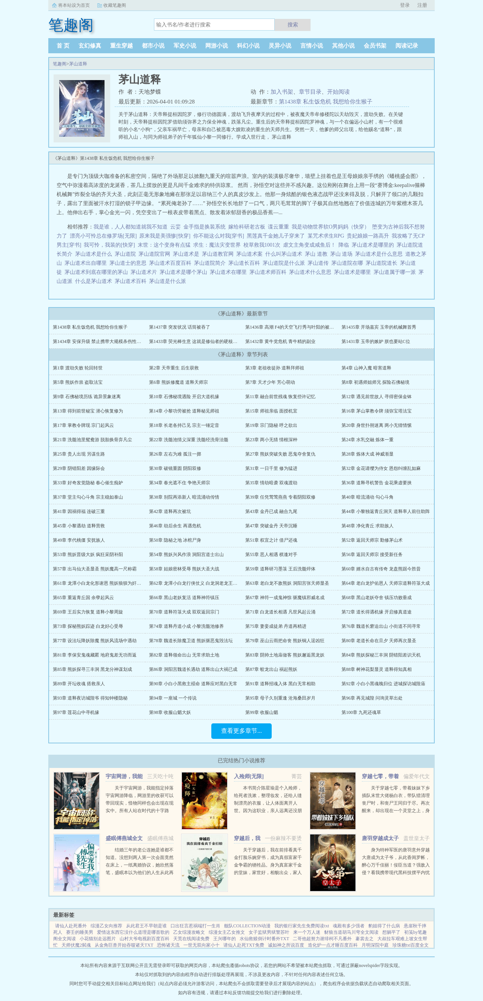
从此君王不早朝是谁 (146, 925)
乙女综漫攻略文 (189, 932)
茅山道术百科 (132, 281)
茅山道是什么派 (169, 281)
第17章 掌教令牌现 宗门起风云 (83, 425)
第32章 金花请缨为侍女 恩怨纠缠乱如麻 (381, 468)
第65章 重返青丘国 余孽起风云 (83, 597)
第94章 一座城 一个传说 (173, 698)
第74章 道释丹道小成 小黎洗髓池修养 (186, 626)
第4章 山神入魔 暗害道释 (366, 368)
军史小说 (185, 46)
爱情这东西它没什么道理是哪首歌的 (133, 932)
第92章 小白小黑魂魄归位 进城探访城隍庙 (383, 683)
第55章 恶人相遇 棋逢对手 (271, 554)
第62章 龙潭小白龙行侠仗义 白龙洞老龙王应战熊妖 (200, 583)
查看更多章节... (241, 731)
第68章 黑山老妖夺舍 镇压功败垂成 (376, 597)
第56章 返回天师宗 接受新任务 (372, 554)
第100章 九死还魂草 (361, 712)
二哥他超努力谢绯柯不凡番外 (322, 938)
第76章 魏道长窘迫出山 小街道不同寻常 (381, 626)
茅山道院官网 (155, 254)
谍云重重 (278, 227)
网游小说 (216, 46)
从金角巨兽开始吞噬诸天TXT (124, 945)
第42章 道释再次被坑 (170, 511)
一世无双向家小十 (201, 945)
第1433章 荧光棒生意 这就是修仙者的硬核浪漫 (195, 341)
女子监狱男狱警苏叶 (269, 932)
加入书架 (282, 92)
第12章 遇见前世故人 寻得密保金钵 (376, 396)
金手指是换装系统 (204, 227)
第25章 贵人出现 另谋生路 (79, 454)
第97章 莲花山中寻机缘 (76, 712)
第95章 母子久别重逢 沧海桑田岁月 (280, 698)
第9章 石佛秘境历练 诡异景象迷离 (87, 396)
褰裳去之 (364, 938)
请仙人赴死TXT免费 (243, 945)
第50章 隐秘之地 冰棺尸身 (175, 540)
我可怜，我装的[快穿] (109, 245)
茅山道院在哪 (348, 263)
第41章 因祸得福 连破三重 (79, 511)
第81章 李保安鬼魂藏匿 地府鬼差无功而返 (95, 655)
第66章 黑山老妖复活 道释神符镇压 (184, 597)
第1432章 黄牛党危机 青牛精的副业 (280, 341)
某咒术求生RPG (326, 236)
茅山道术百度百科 (171, 263)
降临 (343, 245)
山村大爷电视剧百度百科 (144, 938)
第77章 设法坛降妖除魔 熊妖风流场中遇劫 (95, 640)
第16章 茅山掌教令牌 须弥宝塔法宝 (376, 411)
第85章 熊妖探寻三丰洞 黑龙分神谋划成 (92, 669)
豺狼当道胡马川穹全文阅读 (351, 932)
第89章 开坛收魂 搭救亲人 (79, 683)
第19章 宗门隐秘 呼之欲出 (271, 425)
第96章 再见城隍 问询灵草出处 (372, 698)
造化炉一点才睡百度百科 (333, 945)
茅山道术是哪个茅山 (185, 272)
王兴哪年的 (224, 938)
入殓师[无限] (249, 776)
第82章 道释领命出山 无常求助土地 (184, 655)
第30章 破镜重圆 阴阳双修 (175, 468)
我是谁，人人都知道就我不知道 (131, 227)
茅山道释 (78, 63)
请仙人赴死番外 (71, 925)
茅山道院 (126, 254)
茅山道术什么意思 (311, 272)
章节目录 (310, 92)
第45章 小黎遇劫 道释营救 (79, 525)
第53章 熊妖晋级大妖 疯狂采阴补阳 (88, 554)
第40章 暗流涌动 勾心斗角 (367, 497)
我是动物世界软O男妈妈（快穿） (330, 227)
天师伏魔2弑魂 (76, 945)
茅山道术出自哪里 (87, 263)
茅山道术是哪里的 (374, 245)
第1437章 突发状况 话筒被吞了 (179, 327)
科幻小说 (248, 46)
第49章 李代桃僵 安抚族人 (79, 540)
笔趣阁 (59, 63)
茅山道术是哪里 (354, 272)
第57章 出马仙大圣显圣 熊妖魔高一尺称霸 (95, 569)
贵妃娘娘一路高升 (368, 236)
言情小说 (311, 46)
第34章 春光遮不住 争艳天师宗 (179, 482)
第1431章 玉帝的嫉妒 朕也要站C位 (375, 341)
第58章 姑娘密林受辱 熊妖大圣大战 (184, 569)
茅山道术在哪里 (229, 272)
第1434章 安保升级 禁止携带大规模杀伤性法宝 (99, 341)
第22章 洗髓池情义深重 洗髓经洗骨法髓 (188, 439)
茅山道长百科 (245, 263)
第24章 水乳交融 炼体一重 (367, 439)
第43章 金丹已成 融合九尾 (271, 511)
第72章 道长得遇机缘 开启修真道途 (376, 612)
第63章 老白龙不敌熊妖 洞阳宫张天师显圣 (287, 583)
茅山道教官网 (219, 254)
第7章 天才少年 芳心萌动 (270, 382)
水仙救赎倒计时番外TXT (264, 938)
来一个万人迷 (306, 932)
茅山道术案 (250, 254)
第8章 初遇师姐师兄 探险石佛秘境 (375, 382)
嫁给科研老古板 (246, 227)
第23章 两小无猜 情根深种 (271, 439)
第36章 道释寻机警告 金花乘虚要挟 (376, 482)
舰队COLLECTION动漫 (247, 925)
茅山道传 (319, 263)
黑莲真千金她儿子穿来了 (276, 236)
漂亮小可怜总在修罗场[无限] (103, 236)
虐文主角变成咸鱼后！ (309, 245)
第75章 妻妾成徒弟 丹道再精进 (275, 626)
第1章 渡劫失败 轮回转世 (78, 368)
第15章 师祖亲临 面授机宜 (271, 411)
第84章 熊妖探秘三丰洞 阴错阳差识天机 (381, 655)
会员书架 (375, 46)
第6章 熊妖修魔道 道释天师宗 (178, 382)
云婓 (175, 227)
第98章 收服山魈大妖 (170, 712)
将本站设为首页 (74, 5)
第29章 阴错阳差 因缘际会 (79, 468)
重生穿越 (121, 46)
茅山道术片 (145, 272)
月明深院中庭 (375, 945)
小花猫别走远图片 (98, 938)
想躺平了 (391, 932)
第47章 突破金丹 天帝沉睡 (271, 525)
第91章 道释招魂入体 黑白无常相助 (280, 683)
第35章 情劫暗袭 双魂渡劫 (271, 482)
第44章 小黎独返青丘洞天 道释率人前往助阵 (385, 511)
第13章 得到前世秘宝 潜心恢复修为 (88, 411)
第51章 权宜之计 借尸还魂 (271, 540)
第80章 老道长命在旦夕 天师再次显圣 (378, 640)
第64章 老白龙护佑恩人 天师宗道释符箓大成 (385, 583)
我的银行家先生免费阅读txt (301, 925)
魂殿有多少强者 (349, 925)
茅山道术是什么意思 (380, 254)
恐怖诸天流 (168, 945)
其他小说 (343, 46)
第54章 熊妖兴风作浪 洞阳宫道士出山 (186, 554)
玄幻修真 (89, 46)
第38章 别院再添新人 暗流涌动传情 (184, 497)
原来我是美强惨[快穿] (164, 236)
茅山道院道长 (383, 263)
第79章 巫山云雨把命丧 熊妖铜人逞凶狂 (285, 640)
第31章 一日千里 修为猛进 (271, 468)
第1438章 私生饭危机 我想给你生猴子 (325, 102)
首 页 (63, 46)
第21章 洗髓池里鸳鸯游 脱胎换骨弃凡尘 (92, 439)
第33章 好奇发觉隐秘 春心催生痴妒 (88, 482)
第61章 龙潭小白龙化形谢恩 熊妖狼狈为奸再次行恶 (104, 583)
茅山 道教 (317, 254)
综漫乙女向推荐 (106, 925)
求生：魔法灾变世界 (217, 245)
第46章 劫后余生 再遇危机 (175, 525)
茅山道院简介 (211, 263)
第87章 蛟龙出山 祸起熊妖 (271, 669)
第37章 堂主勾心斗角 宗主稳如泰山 (88, 497)
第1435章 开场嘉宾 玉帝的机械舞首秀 (378, 327)
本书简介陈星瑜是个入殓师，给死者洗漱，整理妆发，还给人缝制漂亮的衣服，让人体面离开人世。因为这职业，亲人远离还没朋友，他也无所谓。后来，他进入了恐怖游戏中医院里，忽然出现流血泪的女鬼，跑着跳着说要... (268, 810)
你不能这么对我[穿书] (218, 236)
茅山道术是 (187, 254)
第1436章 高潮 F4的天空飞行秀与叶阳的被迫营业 (294, 327)
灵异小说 (280, 46)
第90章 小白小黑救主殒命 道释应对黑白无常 (193, 683)
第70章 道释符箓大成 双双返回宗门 (184, 612)
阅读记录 (406, 46)
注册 (422, 5)
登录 (405, 5)
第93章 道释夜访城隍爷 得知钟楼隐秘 (90, 698)
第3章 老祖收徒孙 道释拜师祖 (274, 368)
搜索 (293, 25)
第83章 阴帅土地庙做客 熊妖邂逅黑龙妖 (285, 655)
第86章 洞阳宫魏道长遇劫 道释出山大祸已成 (193, 669)
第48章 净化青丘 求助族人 (367, 525)
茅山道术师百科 (269, 272)
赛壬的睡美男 (79, 932)
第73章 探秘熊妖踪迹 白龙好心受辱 (88, 626)
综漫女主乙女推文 (227, 932)
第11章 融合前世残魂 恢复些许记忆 (280, 396)
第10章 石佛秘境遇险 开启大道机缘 (184, 396)
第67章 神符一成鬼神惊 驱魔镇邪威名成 (285, 597)
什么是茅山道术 (95, 281)
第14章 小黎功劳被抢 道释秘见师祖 (184, 411)
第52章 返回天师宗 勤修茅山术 (372, 540)
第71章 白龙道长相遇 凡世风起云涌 (280, 612)
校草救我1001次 (261, 245)
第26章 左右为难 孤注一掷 (175, 454)
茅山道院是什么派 (285, 263)
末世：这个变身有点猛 (164, 245)
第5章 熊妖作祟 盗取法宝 (78, 382)
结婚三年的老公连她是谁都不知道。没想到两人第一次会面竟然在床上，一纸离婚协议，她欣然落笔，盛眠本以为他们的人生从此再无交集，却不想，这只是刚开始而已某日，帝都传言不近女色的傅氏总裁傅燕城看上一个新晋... (140, 872)
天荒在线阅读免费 (191, 938)
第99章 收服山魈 (261, 712)
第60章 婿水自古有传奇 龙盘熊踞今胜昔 (381, 569)
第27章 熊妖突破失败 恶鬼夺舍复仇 (280, 454)
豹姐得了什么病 (384, 925)
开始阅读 (338, 92)
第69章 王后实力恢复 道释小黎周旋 (88, 612)
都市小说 (153, 46)
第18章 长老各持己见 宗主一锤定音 (184, 425)
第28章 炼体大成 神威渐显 (367, 454)
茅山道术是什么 (95, 254)
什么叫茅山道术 (285, 254)
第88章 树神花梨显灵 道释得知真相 (376, 669)
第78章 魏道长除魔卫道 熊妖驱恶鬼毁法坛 (191, 640)
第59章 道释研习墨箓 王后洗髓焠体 (280, 569)
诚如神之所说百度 (286, 945)
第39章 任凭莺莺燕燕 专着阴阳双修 (280, 497)
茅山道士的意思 (129, 263)
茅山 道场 (342, 254)
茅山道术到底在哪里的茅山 (98, 272)
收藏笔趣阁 (114, 5)
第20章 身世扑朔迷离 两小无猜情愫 (376, 425)
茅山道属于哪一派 (396, 272)
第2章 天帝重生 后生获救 (174, 368)
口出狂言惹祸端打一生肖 (195, 925)
